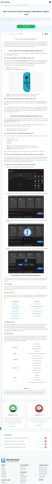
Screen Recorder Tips (7, 5)
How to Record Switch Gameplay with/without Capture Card (20, 5)
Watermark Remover (23, 478)
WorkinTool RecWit (23, 474)
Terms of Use (4, 469)
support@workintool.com (6, 482)
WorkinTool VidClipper (10, 159)
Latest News (4, 467)
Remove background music (36, 314)
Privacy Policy (4, 475)
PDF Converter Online (42, 465)
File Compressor (23, 476)
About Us (3, 465)
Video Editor (22, 472)
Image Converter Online (43, 467)
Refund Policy (4, 473)
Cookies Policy (4, 471)
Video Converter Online (43, 471)
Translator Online (42, 475)
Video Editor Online (42, 473)
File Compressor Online (43, 469)
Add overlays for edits (15, 309)
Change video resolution (37, 312)
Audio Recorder (23, 480)
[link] (2, 5)
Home (2, 5)
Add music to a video (15, 319)
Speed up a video (15, 312)
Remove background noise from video (37, 307)
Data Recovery (22, 482)
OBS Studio (35, 325)
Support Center (4, 480)
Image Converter (23, 467)
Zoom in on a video (15, 307)
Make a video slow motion (15, 314)
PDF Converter (22, 465)
